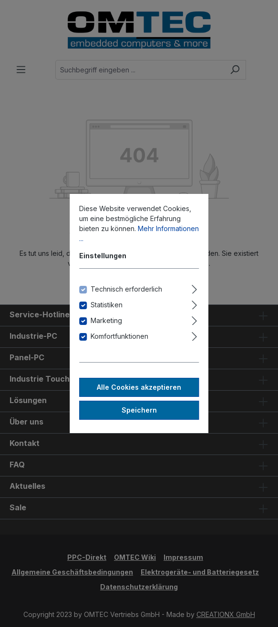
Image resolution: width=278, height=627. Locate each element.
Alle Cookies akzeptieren (139, 387)
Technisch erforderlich (126, 289)
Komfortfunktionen (119, 336)
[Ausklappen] (194, 287)
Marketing (106, 320)
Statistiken (107, 305)
